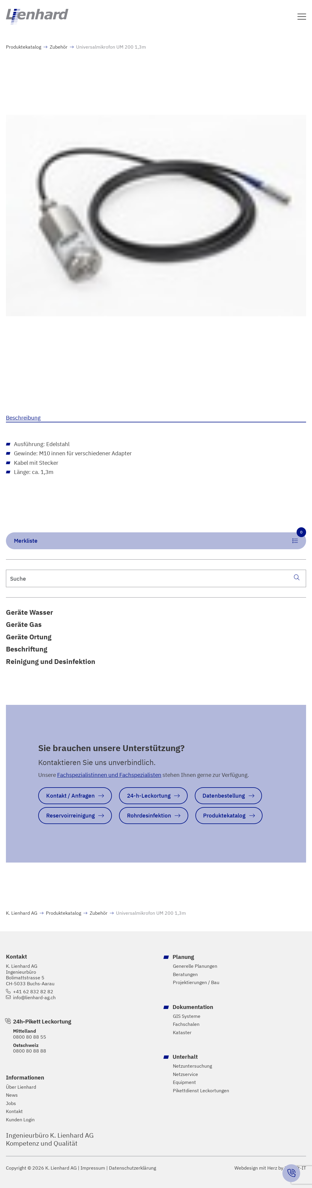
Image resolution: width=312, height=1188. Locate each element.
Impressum (93, 1168)
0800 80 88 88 (29, 1051)
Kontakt (14, 1111)
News (12, 1095)
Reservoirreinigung (70, 815)
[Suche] (296, 577)
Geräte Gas (24, 624)
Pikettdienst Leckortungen (201, 1090)
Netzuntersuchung (192, 1066)
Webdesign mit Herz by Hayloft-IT (270, 1168)
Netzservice (185, 1074)
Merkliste (160, 538)
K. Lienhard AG (21, 913)
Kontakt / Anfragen (70, 795)
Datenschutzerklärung (132, 1168)
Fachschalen (186, 1024)
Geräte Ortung (29, 637)
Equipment (184, 1082)
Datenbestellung (223, 795)
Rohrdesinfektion (149, 815)
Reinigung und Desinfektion (50, 661)
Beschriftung (26, 649)
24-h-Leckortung (149, 795)
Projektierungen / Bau (196, 982)
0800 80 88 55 (29, 1037)
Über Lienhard (21, 1087)
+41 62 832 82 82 (33, 991)
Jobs (11, 1103)
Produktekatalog (23, 47)
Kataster (182, 1032)
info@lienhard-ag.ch (34, 997)
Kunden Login (20, 1119)
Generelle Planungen (195, 966)
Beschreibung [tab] (23, 417)
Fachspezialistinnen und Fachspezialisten (109, 774)
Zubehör (58, 47)
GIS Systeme (186, 1016)
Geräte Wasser (29, 612)
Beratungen (185, 974)
